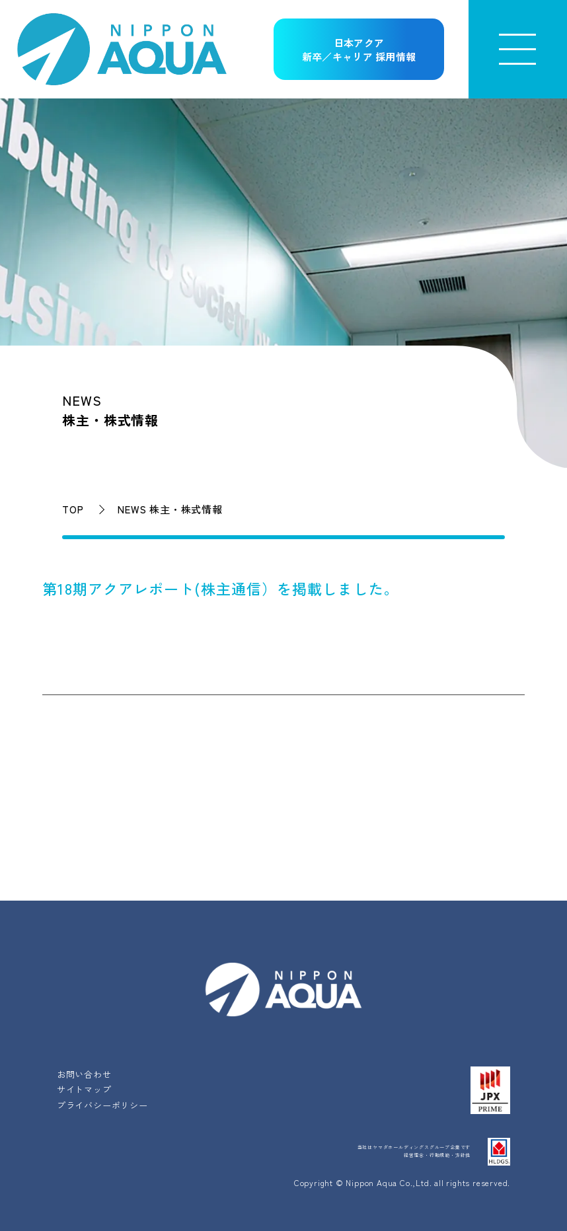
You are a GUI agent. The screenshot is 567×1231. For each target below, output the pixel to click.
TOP (72, 509)
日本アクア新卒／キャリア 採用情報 (359, 49)
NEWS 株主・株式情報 (170, 509)
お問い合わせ (84, 1074)
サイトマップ (84, 1089)
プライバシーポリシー (102, 1105)
